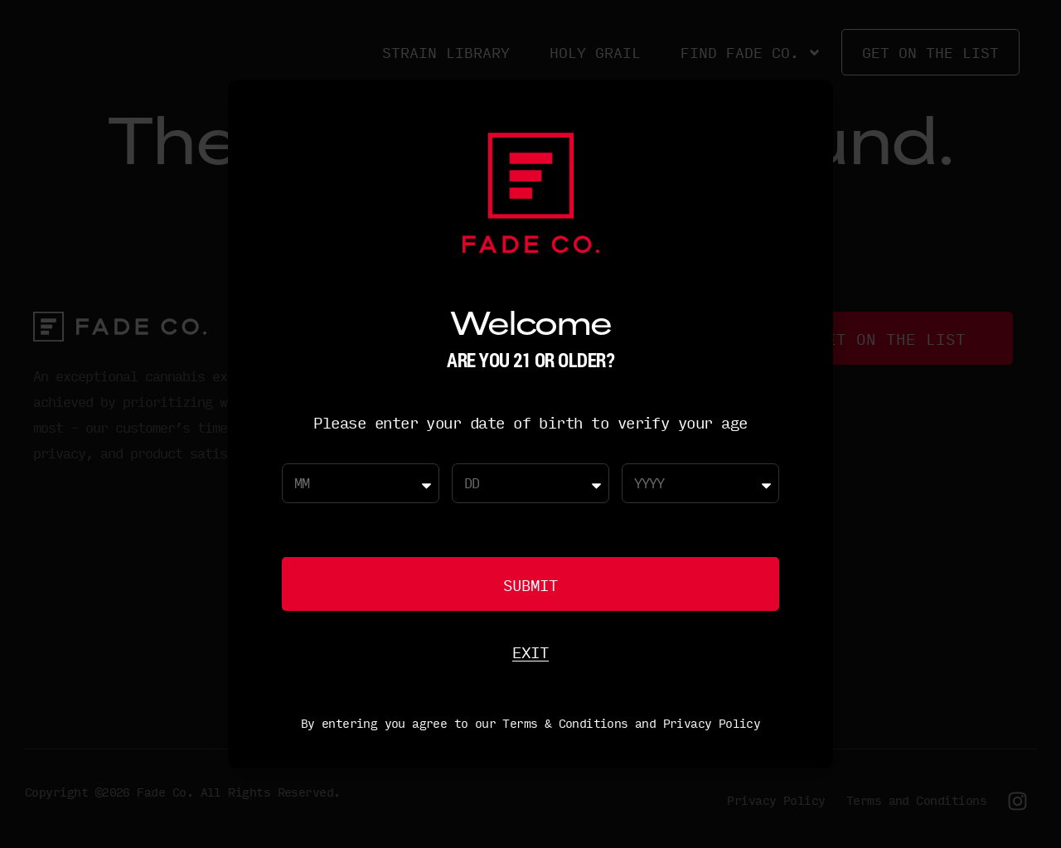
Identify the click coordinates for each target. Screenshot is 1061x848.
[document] (530, 424)
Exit (530, 651)
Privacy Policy (712, 723)
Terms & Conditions (564, 723)
